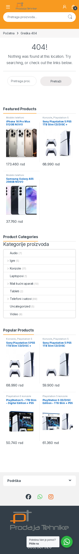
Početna (9, 33)
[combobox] (33, 17)
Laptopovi (14, 276)
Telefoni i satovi (17, 298)
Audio (11, 253)
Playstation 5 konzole (56, 119)
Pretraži (70, 17)
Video (11, 314)
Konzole (47, 117)
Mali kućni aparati (18, 283)
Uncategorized (17, 306)
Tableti (11, 291)
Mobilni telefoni (15, 117)
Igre (9, 260)
